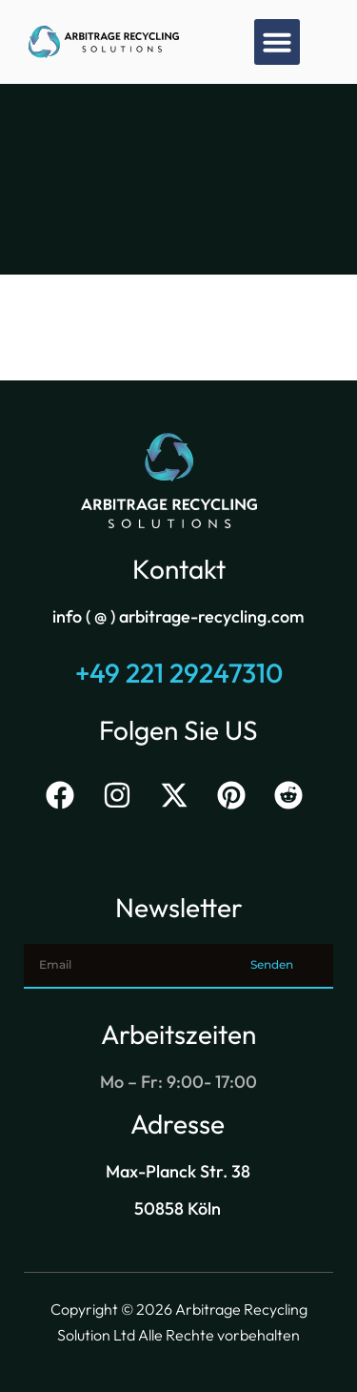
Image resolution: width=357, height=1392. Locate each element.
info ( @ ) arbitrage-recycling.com (178, 616)
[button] (277, 42)
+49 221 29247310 (179, 672)
